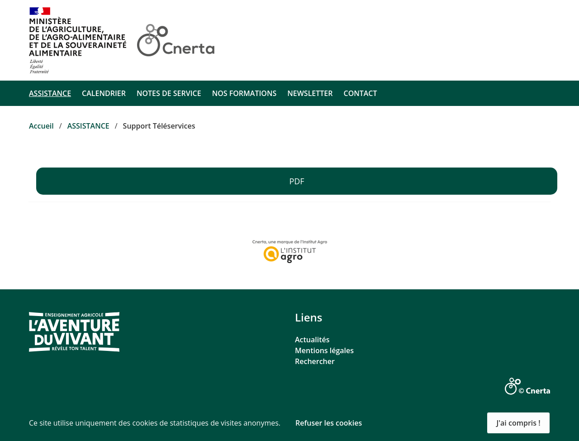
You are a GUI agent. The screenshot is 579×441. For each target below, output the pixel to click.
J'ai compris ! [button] (518, 423)
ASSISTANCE (50, 93)
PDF (296, 181)
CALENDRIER (104, 93)
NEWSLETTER (309, 93)
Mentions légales (324, 350)
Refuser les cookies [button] (328, 423)
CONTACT (360, 93)
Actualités (312, 340)
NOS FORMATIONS (244, 93)
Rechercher (315, 361)
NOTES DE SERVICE (169, 93)
